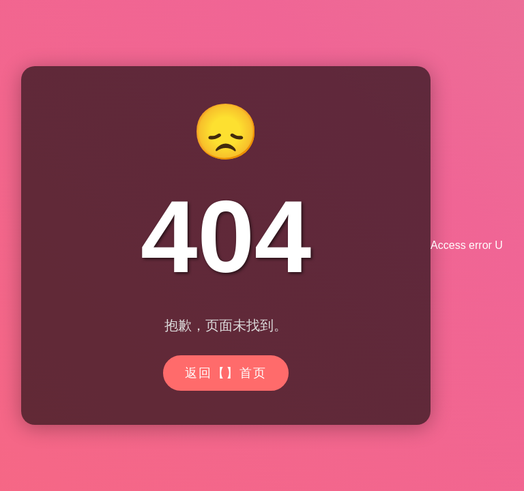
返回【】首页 (226, 373)
